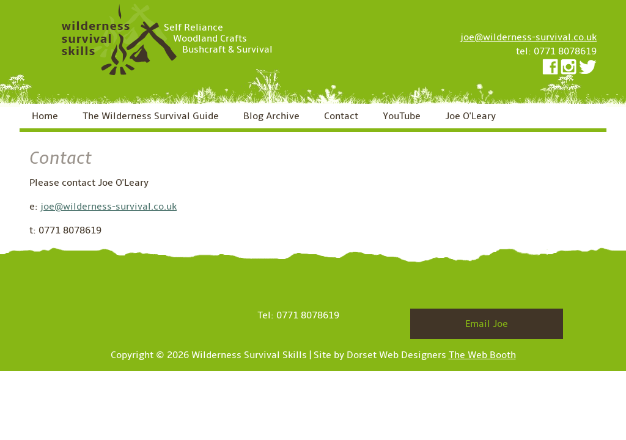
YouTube (402, 116)
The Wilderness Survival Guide (151, 116)
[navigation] (313, 118)
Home (45, 116)
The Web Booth (482, 355)
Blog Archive (271, 116)
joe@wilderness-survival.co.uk (528, 37)
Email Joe (486, 324)
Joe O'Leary (470, 116)
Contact (341, 116)
